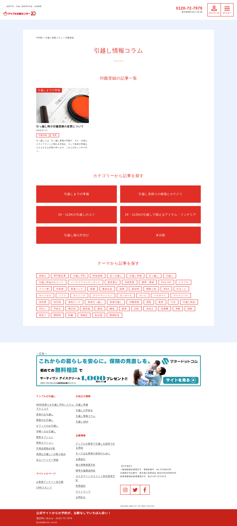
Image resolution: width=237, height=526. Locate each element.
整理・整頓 (148, 282)
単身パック (77, 289)
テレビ (143, 295)
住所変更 (130, 282)
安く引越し (116, 275)
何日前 (57, 302)
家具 (161, 302)
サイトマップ (83, 491)
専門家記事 (60, 275)
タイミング (79, 295)
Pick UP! (166, 282)
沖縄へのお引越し (46, 431)
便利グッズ (74, 302)
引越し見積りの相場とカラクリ (160, 194)
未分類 (160, 235)
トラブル (184, 282)
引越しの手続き (84, 410)
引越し (169, 275)
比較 (136, 308)
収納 (92, 289)
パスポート (160, 295)
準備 (177, 308)
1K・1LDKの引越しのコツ (76, 214)
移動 (190, 308)
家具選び (113, 282)
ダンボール (126, 295)
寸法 (173, 302)
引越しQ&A (82, 421)
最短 (100, 308)
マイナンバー (180, 295)
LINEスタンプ (44, 487)
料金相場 (98, 275)
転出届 (99, 315)
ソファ (62, 295)
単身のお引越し (44, 414)
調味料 (57, 315)
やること (181, 289)
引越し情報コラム (85, 416)
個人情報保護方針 (85, 464)
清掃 (121, 289)
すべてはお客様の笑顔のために (93, 453)
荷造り (42, 315)
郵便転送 (114, 315)
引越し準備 (135, 275)
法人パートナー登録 (47, 459)
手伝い (42, 308)
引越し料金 (189, 302)
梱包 (112, 308)
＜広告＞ (118, 369)
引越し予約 (79, 275)
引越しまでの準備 (49, 90)
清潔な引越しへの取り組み (51, 454)
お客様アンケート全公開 (49, 482)
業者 (124, 308)
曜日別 (72, 308)
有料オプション (44, 442)
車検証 (84, 315)
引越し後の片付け (76, 235)
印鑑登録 (43, 135)
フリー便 (44, 289)
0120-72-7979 (189, 8)
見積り (42, 275)
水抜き (150, 308)
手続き (57, 308)
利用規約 (81, 485)
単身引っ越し (95, 302)
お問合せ (81, 497)
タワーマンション (103, 295)
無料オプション (44, 437)
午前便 (60, 289)
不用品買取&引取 (45, 448)
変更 (55, 135)
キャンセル (45, 295)
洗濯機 (164, 308)
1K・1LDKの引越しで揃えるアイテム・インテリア (160, 214)
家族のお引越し (44, 420)
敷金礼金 (107, 289)
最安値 (86, 308)
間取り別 (151, 289)
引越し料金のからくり (51, 282)
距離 (70, 315)
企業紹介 (81, 459)
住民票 (42, 302)
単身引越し (116, 302)
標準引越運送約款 (85, 470)
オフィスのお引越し (47, 425)
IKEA (166, 289)
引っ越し (154, 275)
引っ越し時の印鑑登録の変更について (60, 126)
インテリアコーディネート (86, 282)
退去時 (135, 289)
